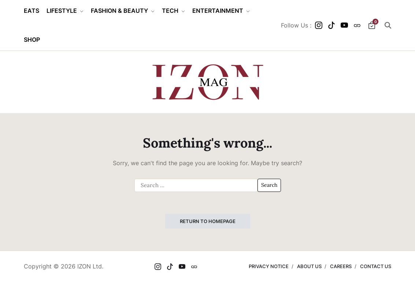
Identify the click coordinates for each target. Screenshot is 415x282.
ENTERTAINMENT (221, 10)
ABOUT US (309, 266)
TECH (173, 10)
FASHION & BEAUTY (123, 10)
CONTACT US (375, 266)
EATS (31, 10)
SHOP (32, 39)
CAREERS (341, 266)
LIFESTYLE (65, 10)
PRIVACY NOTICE (269, 266)
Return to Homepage (208, 221)
